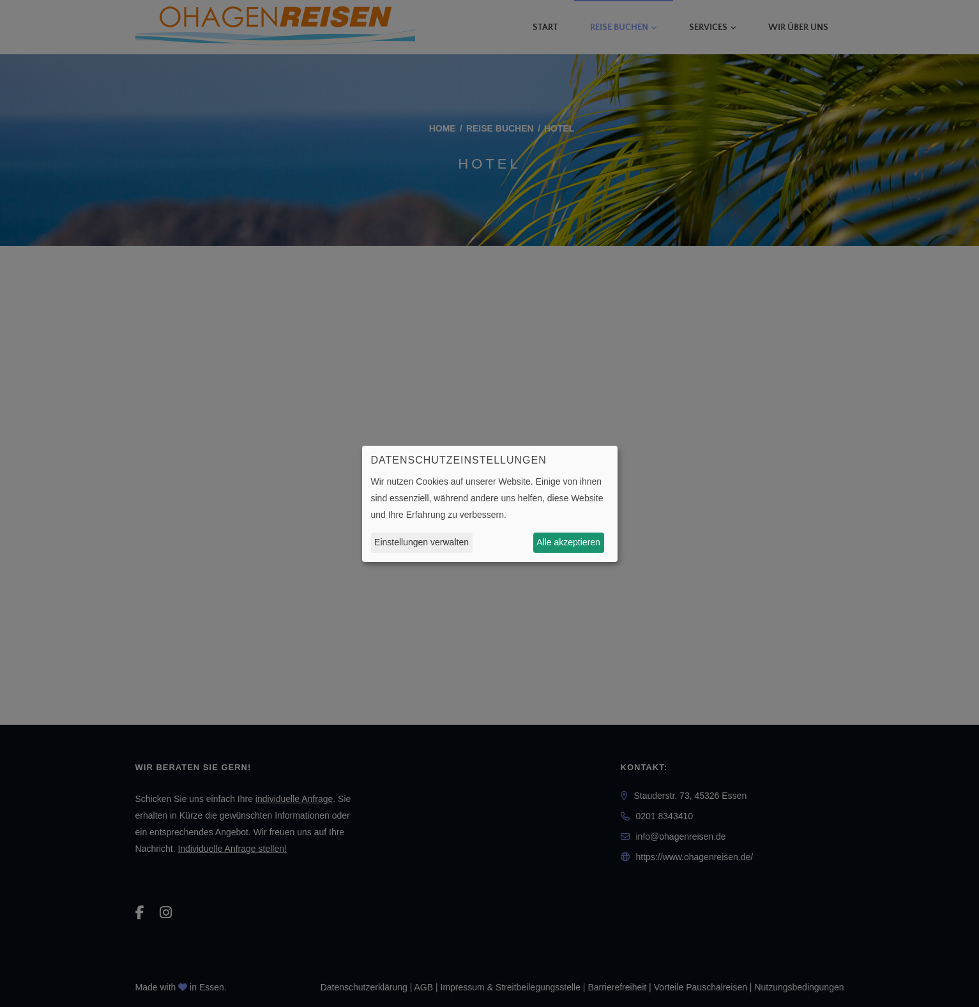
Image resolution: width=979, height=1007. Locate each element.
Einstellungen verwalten (421, 542)
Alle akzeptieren (568, 542)
